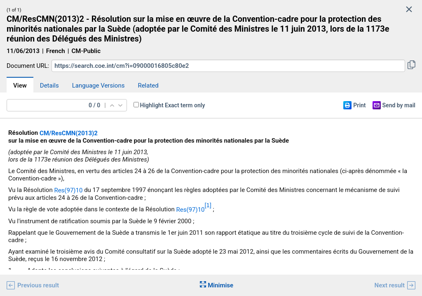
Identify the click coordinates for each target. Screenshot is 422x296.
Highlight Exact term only (172, 105)
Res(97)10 (68, 190)
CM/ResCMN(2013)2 (69, 133)
